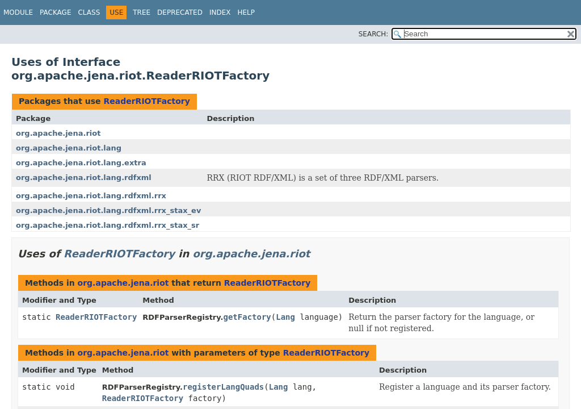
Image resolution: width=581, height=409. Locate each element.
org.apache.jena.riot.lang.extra (81, 162)
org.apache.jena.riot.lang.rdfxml (83, 177)
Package (55, 12)
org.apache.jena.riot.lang (68, 148)
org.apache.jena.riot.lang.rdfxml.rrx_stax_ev (108, 210)
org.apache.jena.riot (58, 133)
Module (18, 12)
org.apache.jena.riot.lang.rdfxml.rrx (91, 195)
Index (220, 12)
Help (246, 12)
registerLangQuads (223, 386)
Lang (285, 317)
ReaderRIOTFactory (146, 101)
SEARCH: (374, 34)
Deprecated (180, 12)
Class (89, 12)
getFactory (247, 317)
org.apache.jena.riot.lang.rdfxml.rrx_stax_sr (107, 225)
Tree (141, 12)
